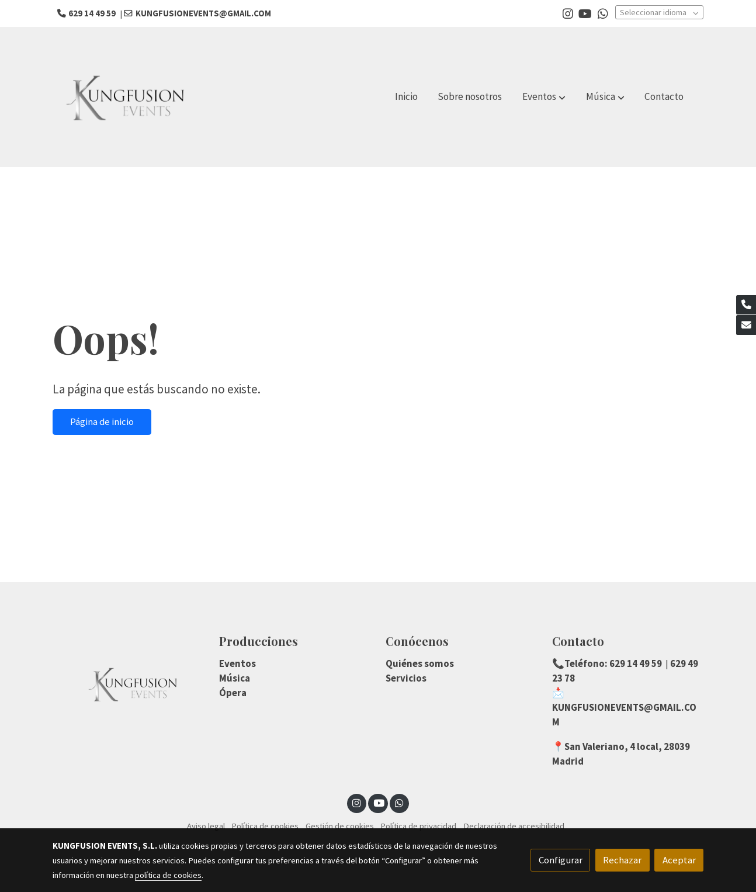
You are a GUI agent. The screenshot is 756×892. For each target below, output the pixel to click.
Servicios (406, 678)
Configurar (560, 859)
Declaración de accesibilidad (513, 826)
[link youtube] (585, 13)
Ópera (233, 692)
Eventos (237, 663)
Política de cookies (265, 826)
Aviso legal (206, 826)
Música (234, 678)
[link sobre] (128, 684)
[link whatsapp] (603, 13)
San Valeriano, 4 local (611, 746)
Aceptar (679, 859)
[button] (543, 97)
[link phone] (746, 305)
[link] (127, 97)
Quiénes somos (420, 663)
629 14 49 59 (635, 663)
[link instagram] (568, 13)
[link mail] (746, 325)
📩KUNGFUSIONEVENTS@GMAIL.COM (624, 707)
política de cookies (168, 875)
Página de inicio (102, 421)
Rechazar (622, 859)
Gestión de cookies (340, 826)
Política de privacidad (418, 826)
